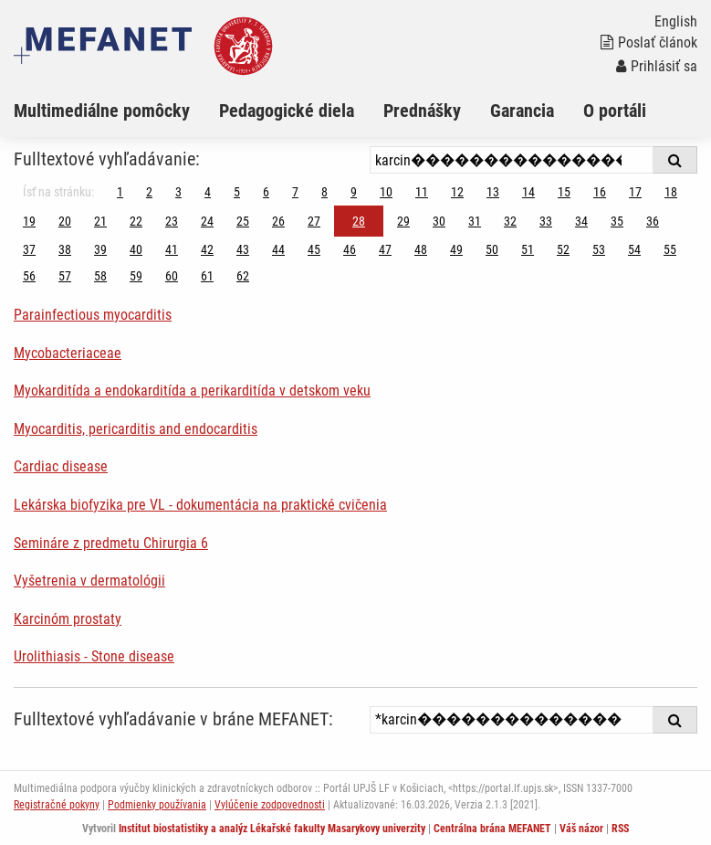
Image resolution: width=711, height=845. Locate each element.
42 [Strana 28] (207, 249)
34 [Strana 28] (581, 221)
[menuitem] (116, 110)
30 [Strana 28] (439, 221)
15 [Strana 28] (564, 192)
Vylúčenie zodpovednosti (269, 804)
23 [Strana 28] (171, 221)
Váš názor (581, 828)
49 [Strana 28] (456, 249)
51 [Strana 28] (527, 249)
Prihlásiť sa (656, 66)
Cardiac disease (61, 466)
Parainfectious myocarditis (93, 314)
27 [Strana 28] (314, 221)
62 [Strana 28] (242, 276)
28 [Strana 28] (358, 221)
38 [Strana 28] (64, 249)
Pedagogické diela (286, 110)
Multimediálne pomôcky (102, 110)
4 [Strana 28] (207, 192)
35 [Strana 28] (617, 221)
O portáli (614, 110)
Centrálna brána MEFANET (492, 828)
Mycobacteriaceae (67, 353)
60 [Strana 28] (171, 276)
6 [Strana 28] (266, 192)
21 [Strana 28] (100, 221)
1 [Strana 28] (120, 192)
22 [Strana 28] (136, 221)
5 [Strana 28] (237, 192)
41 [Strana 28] (171, 249)
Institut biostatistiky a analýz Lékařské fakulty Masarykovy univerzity (272, 828)
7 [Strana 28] (295, 192)
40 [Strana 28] (136, 249)
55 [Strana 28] (670, 249)
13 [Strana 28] (492, 192)
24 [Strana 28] (207, 221)
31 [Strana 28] (474, 221)
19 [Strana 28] (29, 221)
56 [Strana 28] (29, 276)
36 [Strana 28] (652, 221)
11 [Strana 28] (421, 192)
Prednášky (422, 110)
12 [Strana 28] (457, 192)
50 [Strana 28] (492, 249)
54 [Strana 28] (634, 249)
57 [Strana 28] (64, 276)
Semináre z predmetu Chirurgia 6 (111, 543)
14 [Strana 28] (528, 192)
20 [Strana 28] (64, 221)
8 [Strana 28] (324, 192)
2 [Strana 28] (149, 192)
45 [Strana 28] (314, 249)
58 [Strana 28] (100, 276)
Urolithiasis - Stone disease (94, 656)
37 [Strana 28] (29, 249)
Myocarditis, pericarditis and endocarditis (135, 429)
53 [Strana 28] (598, 249)
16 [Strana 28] (599, 192)
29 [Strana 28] (403, 221)
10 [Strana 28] (386, 192)
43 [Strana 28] (242, 249)
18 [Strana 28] (670, 192)
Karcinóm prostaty (67, 619)
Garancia (522, 110)
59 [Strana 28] (136, 276)
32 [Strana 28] (510, 221)
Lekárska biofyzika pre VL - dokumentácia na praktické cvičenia (200, 504)
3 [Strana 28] (178, 192)
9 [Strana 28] (353, 192)
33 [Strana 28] (545, 221)
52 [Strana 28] (563, 249)
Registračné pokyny (56, 804)
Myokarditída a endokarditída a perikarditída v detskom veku (192, 390)
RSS (620, 828)
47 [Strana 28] (385, 249)
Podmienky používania (157, 804)
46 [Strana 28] (349, 249)
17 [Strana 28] (635, 192)
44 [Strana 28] (278, 249)
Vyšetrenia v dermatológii (89, 580)
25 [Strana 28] (242, 221)
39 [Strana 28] (100, 249)
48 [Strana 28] (420, 249)
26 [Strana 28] (278, 221)
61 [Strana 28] (207, 276)
